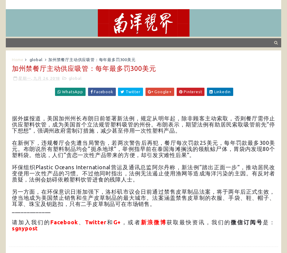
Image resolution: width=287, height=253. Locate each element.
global (36, 59)
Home (18, 59)
